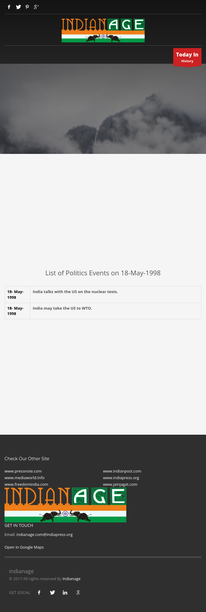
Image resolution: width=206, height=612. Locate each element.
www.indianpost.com (122, 471)
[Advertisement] (103, 223)
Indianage (72, 578)
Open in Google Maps (24, 547)
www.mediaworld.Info (25, 477)
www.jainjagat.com (120, 484)
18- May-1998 (15, 294)
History (187, 58)
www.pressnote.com (23, 471)
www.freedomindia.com (26, 484)
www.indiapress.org (121, 477)
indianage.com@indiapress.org (45, 534)
